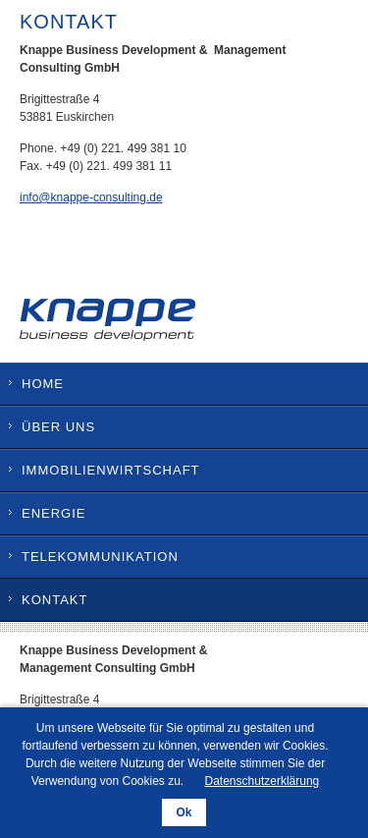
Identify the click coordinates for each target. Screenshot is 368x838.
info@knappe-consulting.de (91, 197)
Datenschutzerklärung (262, 781)
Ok (184, 812)
